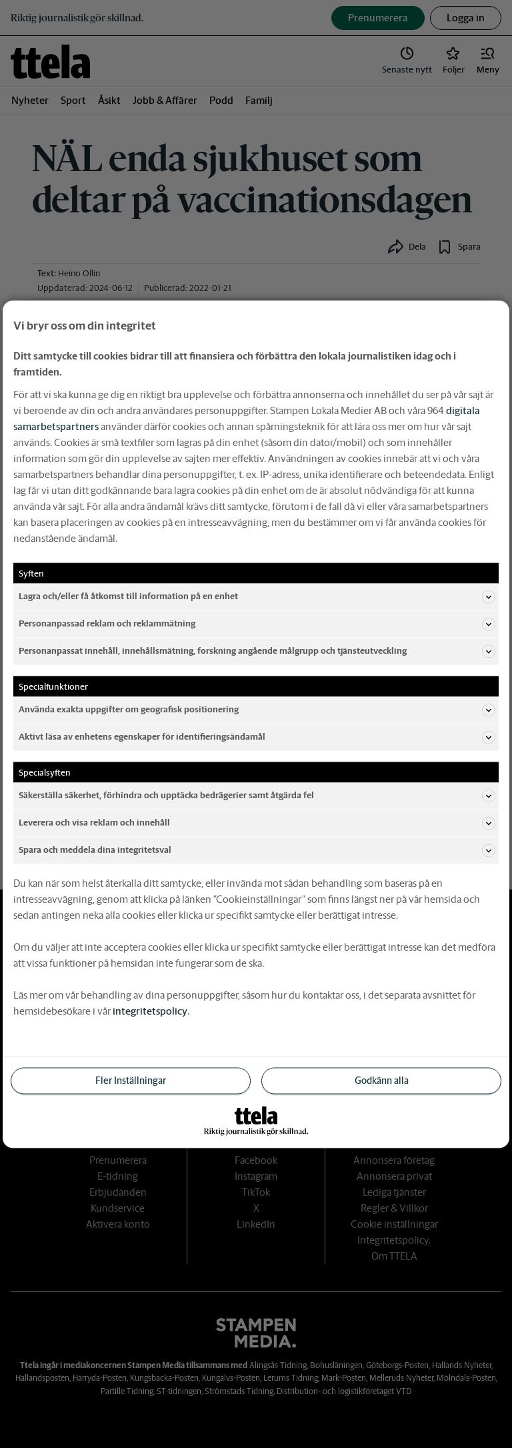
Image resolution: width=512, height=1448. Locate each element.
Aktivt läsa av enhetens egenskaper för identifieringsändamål (257, 737)
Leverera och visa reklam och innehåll (257, 823)
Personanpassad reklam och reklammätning (257, 623)
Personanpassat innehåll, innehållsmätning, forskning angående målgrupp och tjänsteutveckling (257, 651)
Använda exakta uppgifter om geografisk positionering (257, 709)
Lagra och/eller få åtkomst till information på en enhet (257, 596)
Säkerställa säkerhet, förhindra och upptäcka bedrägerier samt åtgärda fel (257, 795)
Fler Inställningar (130, 1080)
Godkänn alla (382, 1080)
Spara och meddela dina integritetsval (257, 850)
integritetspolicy (150, 1010)
